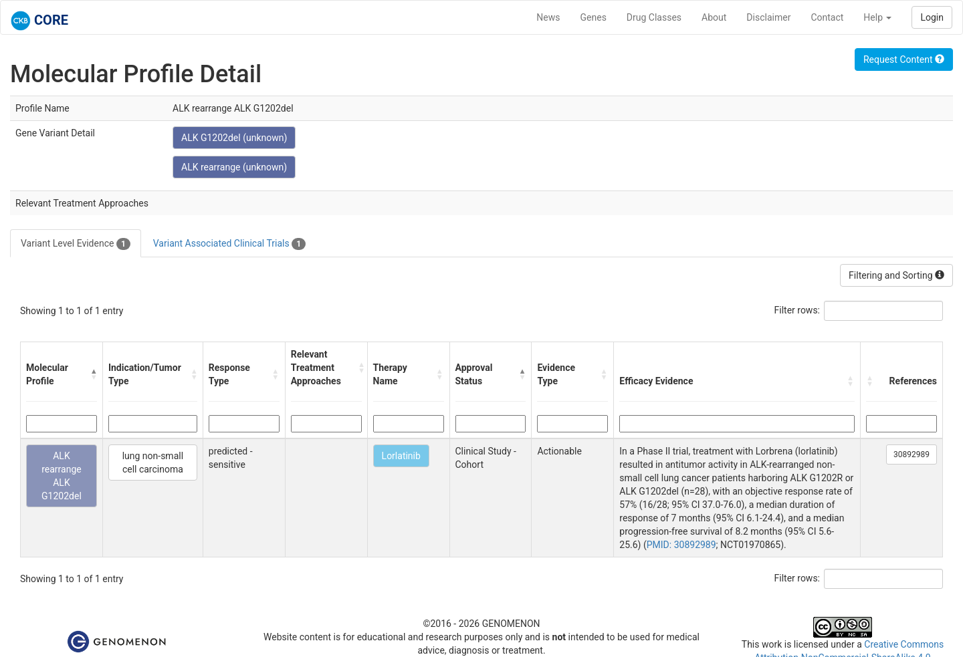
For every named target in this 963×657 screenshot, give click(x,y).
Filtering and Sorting (896, 275)
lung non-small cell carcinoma (152, 462)
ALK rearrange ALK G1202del (61, 475)
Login (932, 17)
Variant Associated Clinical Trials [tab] (229, 244)
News (548, 17)
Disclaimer (768, 17)
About (714, 17)
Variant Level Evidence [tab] (75, 244)
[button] (93, 374)
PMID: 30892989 (681, 544)
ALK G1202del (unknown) (234, 137)
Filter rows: (797, 310)
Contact (827, 17)
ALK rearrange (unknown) (234, 167)
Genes (593, 17)
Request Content (903, 59)
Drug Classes (654, 17)
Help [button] (877, 17)
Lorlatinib (401, 455)
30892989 (911, 454)
